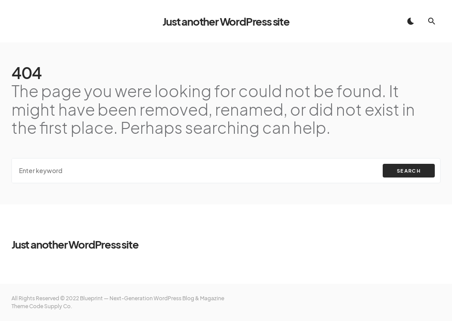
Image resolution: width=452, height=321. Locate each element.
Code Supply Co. (50, 306)
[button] (410, 21)
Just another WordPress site (226, 21)
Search (409, 171)
